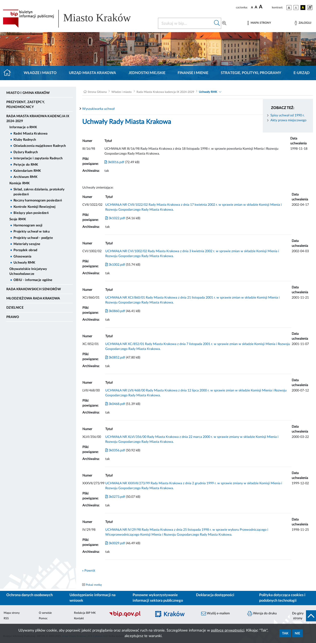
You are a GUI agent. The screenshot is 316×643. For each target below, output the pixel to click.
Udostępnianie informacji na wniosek (92, 598)
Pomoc (43, 618)
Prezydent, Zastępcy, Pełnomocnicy (25, 104)
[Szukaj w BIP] (185, 23)
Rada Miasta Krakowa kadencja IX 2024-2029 (37, 119)
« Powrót (88, 570)
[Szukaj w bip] (217, 23)
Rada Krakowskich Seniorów (33, 289)
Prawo (12, 317)
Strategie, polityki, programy (251, 73)
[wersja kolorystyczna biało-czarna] (296, 7)
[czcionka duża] (265, 7)
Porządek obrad (25, 250)
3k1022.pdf (115, 218)
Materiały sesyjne (26, 244)
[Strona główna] (9, 73)
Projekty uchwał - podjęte (33, 237)
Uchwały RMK (24, 262)
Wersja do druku (262, 613)
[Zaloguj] (303, 23)
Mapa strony (12, 613)
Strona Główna (97, 92)
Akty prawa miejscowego (288, 120)
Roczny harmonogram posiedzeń (37, 200)
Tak (285, 633)
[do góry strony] (303, 615)
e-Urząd (302, 73)
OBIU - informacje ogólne (33, 280)
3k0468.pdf (115, 404)
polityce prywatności (227, 630)
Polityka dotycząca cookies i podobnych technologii (282, 598)
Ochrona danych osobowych (29, 595)
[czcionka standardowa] (252, 7)
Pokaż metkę (94, 584)
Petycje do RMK (25, 164)
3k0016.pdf (114, 162)
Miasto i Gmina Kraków (28, 92)
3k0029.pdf (115, 543)
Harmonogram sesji (27, 225)
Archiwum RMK (25, 177)
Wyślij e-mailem (215, 613)
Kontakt (79, 618)
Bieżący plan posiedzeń (31, 213)
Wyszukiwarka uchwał (98, 108)
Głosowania (22, 256)
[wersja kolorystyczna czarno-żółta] (303, 7)
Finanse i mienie (193, 73)
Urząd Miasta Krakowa (92, 73)
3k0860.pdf (115, 311)
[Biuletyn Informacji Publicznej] (128, 616)
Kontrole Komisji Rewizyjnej (34, 206)
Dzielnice (15, 307)
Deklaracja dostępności (215, 595)
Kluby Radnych (24, 139)
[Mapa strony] (259, 23)
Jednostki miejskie (147, 73)
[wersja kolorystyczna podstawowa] (289, 7)
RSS (6, 618)
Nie (297, 633)
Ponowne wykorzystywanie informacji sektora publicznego (158, 598)
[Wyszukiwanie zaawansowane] (224, 23)
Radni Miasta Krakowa (30, 133)
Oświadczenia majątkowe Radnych (39, 145)
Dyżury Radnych (25, 152)
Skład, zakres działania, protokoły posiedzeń (38, 192)
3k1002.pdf (115, 264)
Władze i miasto (40, 73)
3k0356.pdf (115, 450)
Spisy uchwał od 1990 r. (287, 115)
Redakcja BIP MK (85, 613)
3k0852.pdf (115, 357)
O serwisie (45, 613)
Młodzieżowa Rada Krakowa (33, 298)
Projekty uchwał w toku (31, 231)
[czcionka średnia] (256, 7)
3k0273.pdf (115, 496)
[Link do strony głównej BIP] (72, 19)
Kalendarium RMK (27, 170)
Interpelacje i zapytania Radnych (38, 158)
